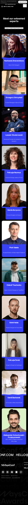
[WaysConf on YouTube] (12, 472)
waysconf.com (22, 2)
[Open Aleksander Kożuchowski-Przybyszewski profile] (14, 426)
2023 (18, 28)
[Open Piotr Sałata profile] (14, 239)
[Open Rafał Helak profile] (14, 314)
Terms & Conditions (6, 477)
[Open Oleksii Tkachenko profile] (14, 276)
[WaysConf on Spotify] (16, 472)
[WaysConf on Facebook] (7, 472)
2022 (22, 28)
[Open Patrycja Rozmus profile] (14, 164)
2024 (15, 28)
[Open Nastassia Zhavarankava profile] (14, 51)
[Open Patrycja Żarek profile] (14, 351)
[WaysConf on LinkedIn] (3, 472)
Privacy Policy (14, 475)
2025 (11, 28)
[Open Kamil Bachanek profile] (14, 389)
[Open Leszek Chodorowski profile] (14, 126)
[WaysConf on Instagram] (21, 472)
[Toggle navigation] (25, 5)
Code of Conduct (5, 475)
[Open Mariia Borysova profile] (14, 201)
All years (7, 28)
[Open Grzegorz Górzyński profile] (14, 89)
